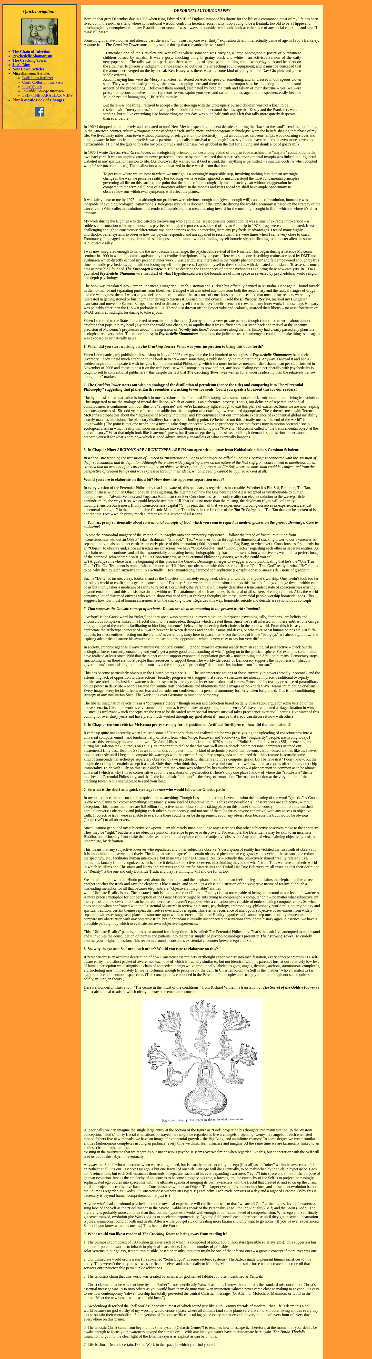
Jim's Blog (21, 65)
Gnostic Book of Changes (43, 100)
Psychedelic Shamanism (32, 56)
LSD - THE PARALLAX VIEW (47, 95)
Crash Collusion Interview (42, 82)
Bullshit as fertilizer (37, 78)
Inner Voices (32, 87)
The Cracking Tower (29, 60)
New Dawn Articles (28, 69)
